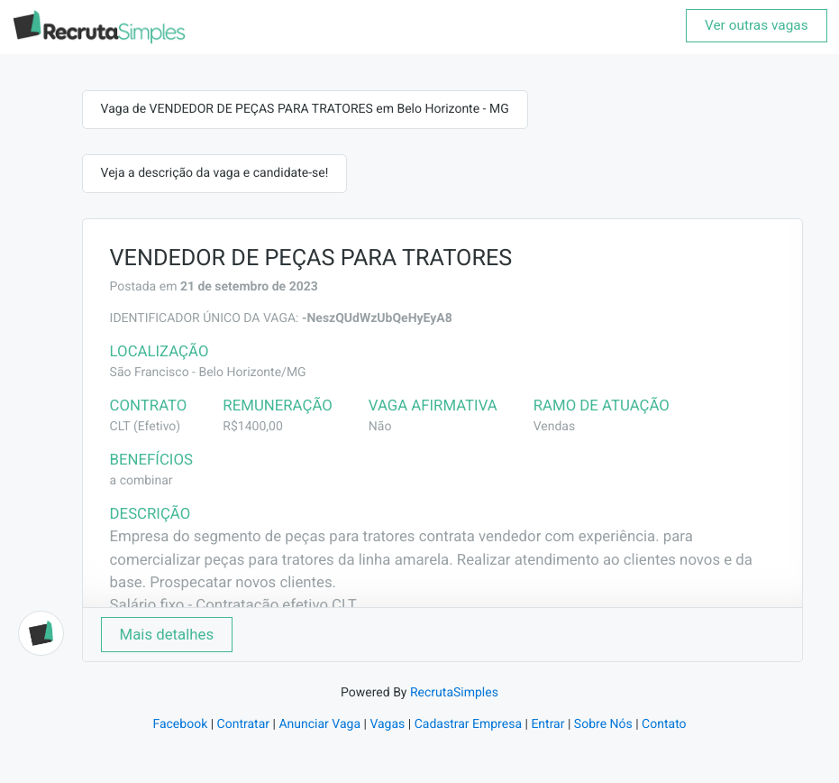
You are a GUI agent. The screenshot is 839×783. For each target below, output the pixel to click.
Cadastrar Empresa (468, 724)
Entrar (547, 724)
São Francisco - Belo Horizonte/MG (208, 372)
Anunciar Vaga (319, 724)
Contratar (243, 724)
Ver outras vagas (756, 25)
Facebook (179, 724)
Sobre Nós (603, 724)
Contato (664, 724)
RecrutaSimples (454, 693)
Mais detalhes (167, 634)
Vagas (387, 724)
